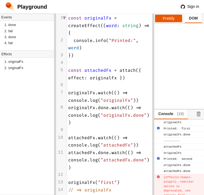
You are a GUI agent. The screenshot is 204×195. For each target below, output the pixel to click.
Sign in (190, 6)
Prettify (169, 18)
